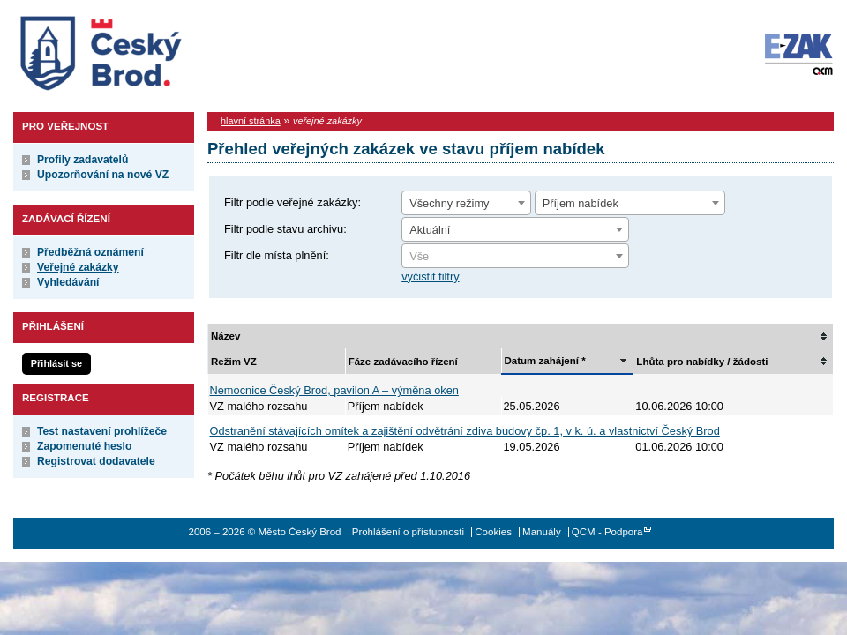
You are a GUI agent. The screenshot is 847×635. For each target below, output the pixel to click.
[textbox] (515, 256)
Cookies (493, 532)
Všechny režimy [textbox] (449, 203)
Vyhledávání (68, 282)
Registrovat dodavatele (96, 461)
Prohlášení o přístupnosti (408, 532)
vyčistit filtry (430, 276)
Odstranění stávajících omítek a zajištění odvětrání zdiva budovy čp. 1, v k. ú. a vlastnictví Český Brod (465, 430)
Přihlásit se (56, 363)
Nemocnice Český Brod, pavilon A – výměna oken (334, 390)
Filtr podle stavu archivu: (285, 228)
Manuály (541, 532)
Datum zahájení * (545, 360)
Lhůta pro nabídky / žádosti (702, 361)
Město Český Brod (155, 49)
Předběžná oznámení (90, 252)
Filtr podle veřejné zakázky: (292, 202)
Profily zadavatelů (82, 159)
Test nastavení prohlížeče (102, 431)
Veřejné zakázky (78, 267)
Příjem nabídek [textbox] (580, 203)
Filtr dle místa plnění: (276, 255)
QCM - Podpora (607, 532)
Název (225, 336)
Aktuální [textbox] (429, 229)
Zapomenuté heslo (84, 446)
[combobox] (466, 202)
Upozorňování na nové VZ (103, 174)
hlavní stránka (251, 121)
